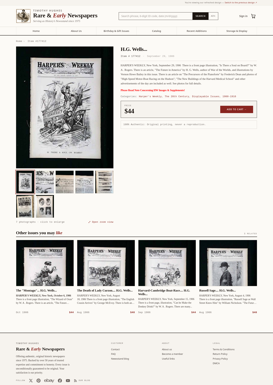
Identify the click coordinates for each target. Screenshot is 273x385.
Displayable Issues (205, 96)
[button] (64, 107)
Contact (115, 349)
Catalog (156, 31)
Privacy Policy (220, 358)
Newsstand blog (120, 358)
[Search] (200, 16)
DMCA (216, 363)
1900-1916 (229, 96)
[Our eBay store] (49, 380)
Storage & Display (236, 31)
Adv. (213, 15)
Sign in (243, 16)
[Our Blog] (82, 380)
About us (167, 349)
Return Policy (220, 353)
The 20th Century (177, 96)
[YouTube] (68, 380)
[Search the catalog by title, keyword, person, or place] (156, 16)
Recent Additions (197, 31)
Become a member (172, 353)
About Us (76, 31)
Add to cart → (237, 109)
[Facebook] (60, 380)
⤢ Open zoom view (101, 222)
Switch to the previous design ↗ (241, 2)
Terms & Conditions (223, 349)
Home (36, 31)
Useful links (168, 358)
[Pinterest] (39, 380)
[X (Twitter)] (31, 380)
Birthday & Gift (116, 31)
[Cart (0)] (253, 16)
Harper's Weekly (150, 96)
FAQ (113, 353)
